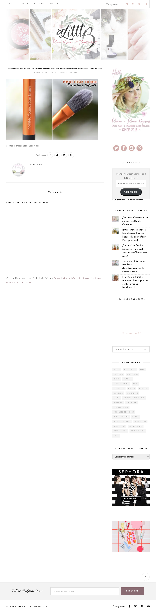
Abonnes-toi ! (131, 192)
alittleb (51, 72)
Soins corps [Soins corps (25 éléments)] (135, 426)
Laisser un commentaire (67, 72)
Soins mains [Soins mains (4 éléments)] (120, 431)
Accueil (10, 4)
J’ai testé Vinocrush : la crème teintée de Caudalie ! (135, 221)
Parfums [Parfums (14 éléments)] (118, 402)
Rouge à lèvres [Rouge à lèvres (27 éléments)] (122, 421)
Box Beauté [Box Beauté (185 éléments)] (130, 369)
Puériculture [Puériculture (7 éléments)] (121, 417)
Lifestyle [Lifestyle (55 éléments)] (119, 388)
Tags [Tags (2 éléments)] (116, 435)
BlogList (39, 4)
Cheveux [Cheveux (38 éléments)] (118, 374)
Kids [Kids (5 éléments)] (135, 383)
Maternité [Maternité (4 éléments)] (132, 393)
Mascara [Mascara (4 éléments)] (118, 393)
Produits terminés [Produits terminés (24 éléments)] (124, 412)
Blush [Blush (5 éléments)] (117, 369)
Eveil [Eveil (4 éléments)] (117, 379)
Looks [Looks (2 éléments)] (131, 388)
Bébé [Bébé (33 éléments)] (142, 369)
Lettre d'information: (27, 590)
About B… (25, 4)
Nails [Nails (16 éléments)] (117, 398)
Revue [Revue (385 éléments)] (135, 417)
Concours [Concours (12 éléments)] (132, 374)
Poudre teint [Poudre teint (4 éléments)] (121, 407)
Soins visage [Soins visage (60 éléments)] (138, 431)
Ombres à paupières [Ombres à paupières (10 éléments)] (134, 398)
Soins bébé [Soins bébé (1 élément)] (119, 426)
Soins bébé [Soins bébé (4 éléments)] (140, 421)
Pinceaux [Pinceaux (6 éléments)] (131, 402)
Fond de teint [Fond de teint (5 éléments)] (121, 383)
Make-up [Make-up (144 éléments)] (143, 388)
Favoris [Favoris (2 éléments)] (128, 379)
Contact (53, 4)
